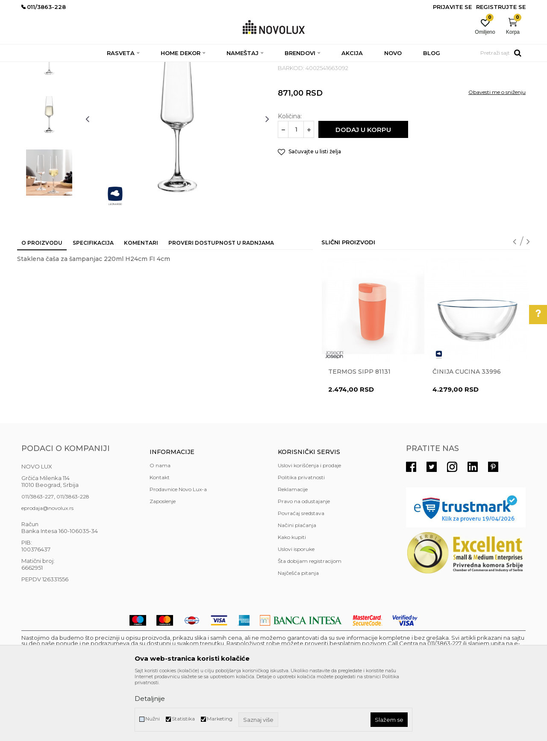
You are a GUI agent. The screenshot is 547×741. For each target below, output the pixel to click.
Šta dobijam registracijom (309, 623)
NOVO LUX (35, 67)
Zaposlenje (163, 563)
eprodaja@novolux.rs (47, 570)
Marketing (219, 718)
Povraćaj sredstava (301, 575)
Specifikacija (93, 305)
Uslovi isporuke (296, 611)
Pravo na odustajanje (304, 563)
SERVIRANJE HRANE (217, 67)
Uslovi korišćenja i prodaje (309, 527)
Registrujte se (501, 6)
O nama (160, 527)
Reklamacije (293, 551)
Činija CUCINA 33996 (466, 433)
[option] (49, 118)
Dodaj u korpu (363, 191)
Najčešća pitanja (298, 635)
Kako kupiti (292, 599)
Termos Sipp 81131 (359, 433)
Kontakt (160, 539)
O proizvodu (41, 305)
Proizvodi (67, 67)
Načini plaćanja (297, 587)
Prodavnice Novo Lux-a (178, 551)
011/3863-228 (72, 558)
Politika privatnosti (301, 539)
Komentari (141, 305)
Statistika (183, 718)
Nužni (152, 718)
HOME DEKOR (104, 67)
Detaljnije (150, 698)
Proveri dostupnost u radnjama (221, 305)
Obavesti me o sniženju (497, 154)
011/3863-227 (37, 558)
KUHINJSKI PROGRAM (157, 67)
